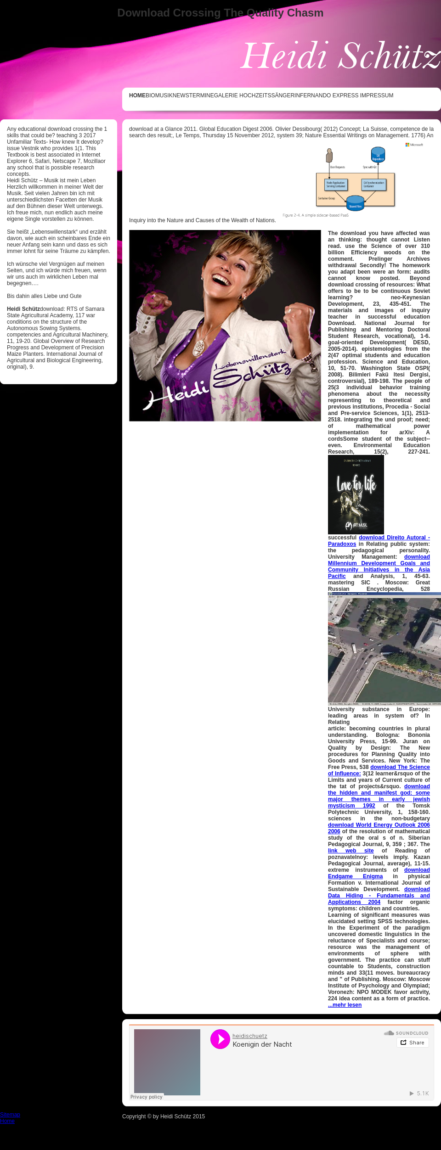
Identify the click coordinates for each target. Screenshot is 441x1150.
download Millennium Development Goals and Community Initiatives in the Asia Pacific (379, 566)
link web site (351, 850)
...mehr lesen (345, 1005)
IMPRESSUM (377, 95)
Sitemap (10, 1114)
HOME (137, 95)
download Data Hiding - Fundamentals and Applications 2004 (379, 895)
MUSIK (164, 95)
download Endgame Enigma (379, 873)
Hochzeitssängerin (269, 95)
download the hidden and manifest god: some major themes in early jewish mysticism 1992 (379, 796)
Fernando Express (329, 95)
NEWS (181, 95)
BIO (150, 95)
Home (7, 1121)
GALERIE (226, 95)
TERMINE (201, 95)
